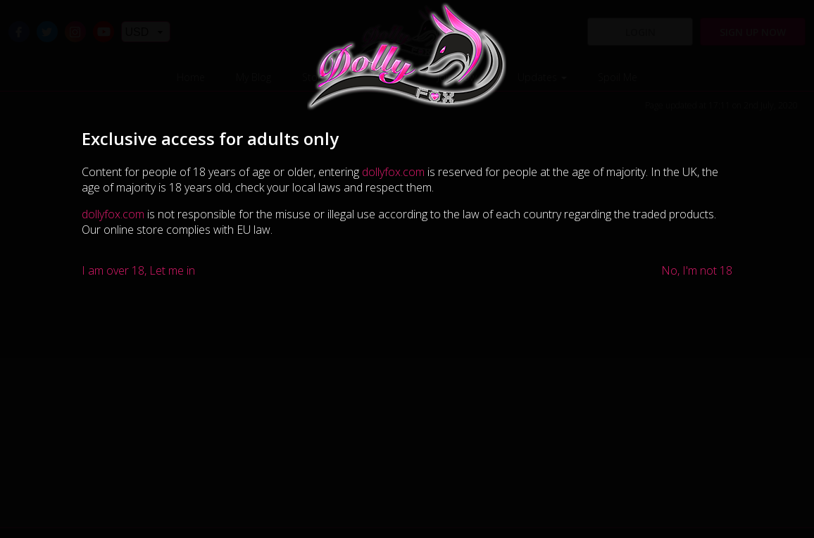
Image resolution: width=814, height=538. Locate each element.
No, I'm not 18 (696, 270)
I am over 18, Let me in (138, 270)
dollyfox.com (393, 172)
